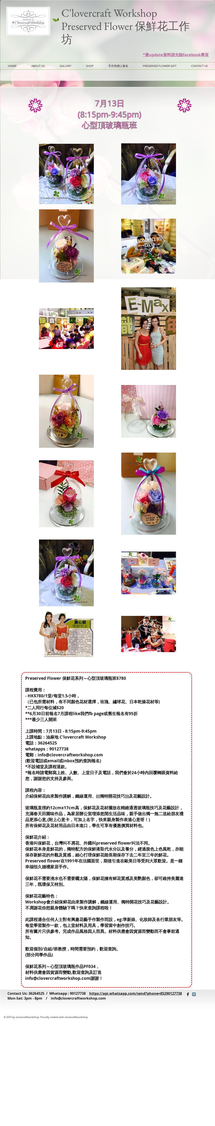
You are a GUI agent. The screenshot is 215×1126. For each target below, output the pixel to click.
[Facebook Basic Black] (188, 994)
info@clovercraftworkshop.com (78, 998)
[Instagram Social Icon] (194, 994)
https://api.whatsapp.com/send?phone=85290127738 (135, 993)
